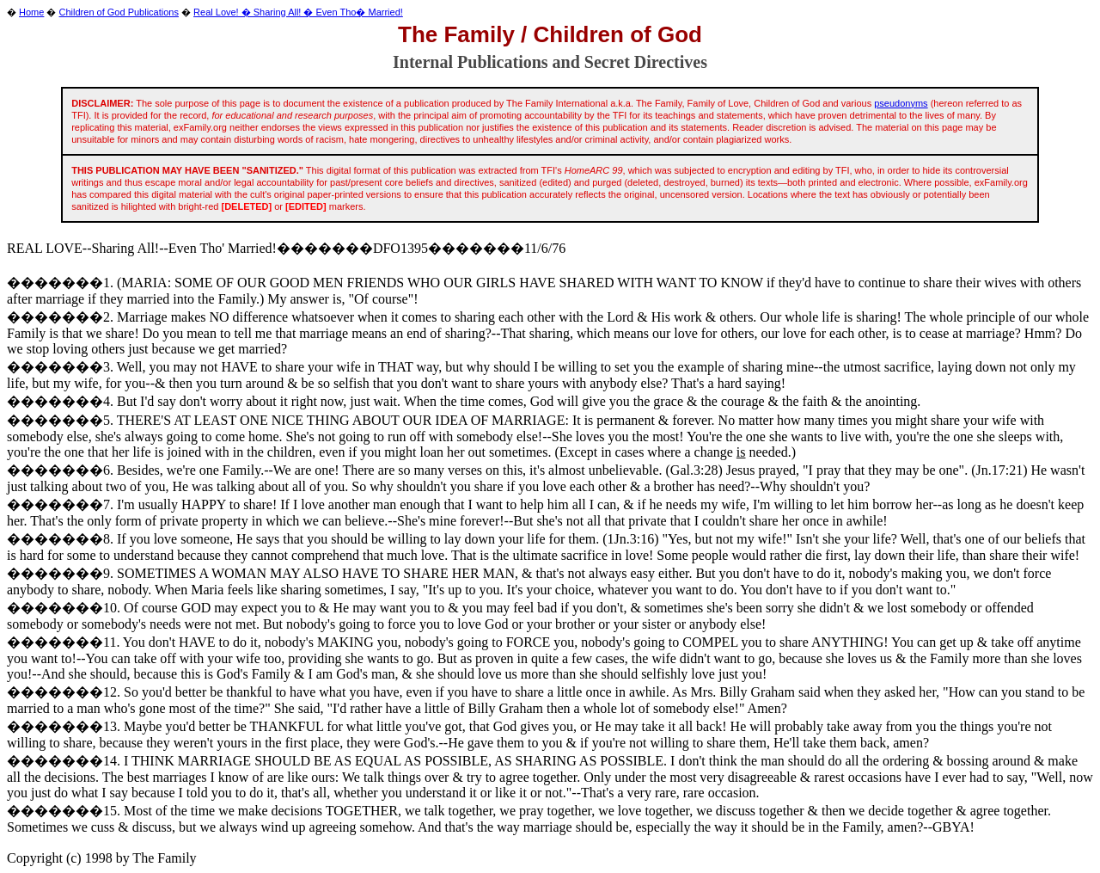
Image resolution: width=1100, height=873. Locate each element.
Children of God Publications (119, 12)
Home (31, 12)
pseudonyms (900, 103)
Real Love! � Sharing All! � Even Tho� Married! (298, 12)
